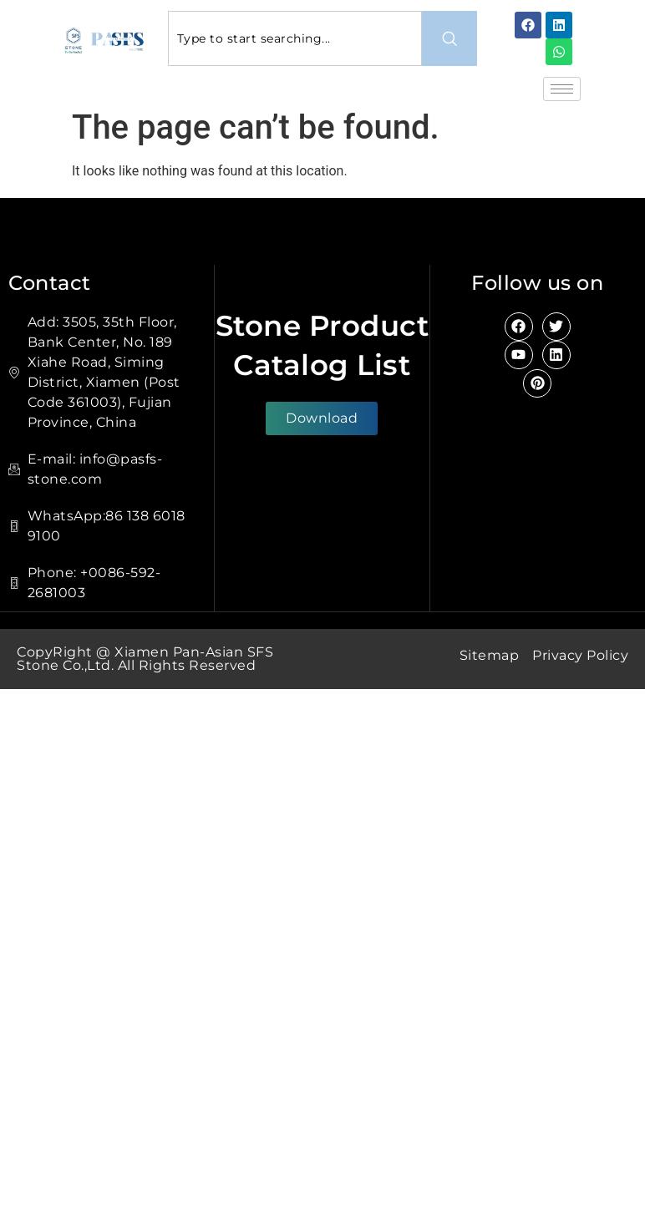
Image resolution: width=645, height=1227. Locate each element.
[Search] (449, 38)
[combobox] (295, 38)
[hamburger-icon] (562, 89)
